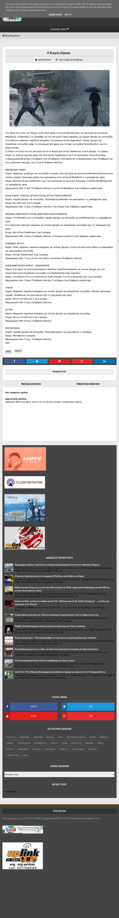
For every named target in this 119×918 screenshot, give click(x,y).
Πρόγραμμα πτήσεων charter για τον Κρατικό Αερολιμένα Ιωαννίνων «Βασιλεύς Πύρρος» (57, 564)
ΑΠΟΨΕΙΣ (50, 737)
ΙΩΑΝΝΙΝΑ (89, 743)
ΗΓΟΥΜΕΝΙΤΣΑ (40, 743)
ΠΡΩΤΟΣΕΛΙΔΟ (77, 749)
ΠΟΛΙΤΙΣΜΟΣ (49, 749)
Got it (68, 14)
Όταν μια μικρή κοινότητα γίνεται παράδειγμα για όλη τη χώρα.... (45, 660)
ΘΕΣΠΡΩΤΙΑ (76, 743)
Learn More (55, 14)
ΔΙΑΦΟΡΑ (104, 737)
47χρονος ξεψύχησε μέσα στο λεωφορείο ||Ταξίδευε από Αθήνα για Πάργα (49, 576)
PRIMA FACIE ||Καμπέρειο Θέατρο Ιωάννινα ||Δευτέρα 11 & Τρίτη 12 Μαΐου (50, 626)
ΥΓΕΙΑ (25, 755)
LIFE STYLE (11, 737)
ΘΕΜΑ (64, 743)
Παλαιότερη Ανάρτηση (88, 383)
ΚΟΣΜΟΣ (10, 749)
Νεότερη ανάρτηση (31, 383)
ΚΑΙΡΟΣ (18, 351)
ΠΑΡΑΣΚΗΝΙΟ (23, 749)
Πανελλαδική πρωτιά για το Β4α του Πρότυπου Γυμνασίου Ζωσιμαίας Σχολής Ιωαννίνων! (56, 649)
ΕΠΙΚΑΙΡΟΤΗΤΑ (23, 743)
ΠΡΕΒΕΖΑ (63, 749)
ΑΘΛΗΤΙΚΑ (37, 737)
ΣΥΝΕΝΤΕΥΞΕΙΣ (12, 755)
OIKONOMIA (24, 737)
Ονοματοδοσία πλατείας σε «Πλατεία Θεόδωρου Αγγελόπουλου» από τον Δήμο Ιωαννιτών (57, 615)
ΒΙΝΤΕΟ (92, 737)
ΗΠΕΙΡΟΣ (54, 743)
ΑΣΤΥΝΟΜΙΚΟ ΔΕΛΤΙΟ (76, 737)
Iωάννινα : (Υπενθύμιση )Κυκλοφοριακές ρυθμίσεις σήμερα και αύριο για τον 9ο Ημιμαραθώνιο (60, 672)
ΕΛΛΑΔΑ (10, 743)
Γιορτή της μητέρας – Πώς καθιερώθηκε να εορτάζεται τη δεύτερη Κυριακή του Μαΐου (55, 637)
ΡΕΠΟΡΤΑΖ (92, 749)
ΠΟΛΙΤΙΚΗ (37, 749)
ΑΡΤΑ (60, 737)
